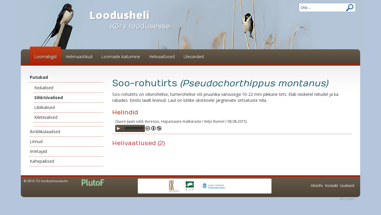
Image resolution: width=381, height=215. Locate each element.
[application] (130, 128)
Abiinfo (317, 185)
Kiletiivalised (45, 117)
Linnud (36, 141)
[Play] (118, 128)
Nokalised (43, 87)
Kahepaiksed (42, 161)
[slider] (133, 128)
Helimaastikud (79, 56)
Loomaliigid (45, 56)
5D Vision (347, 198)
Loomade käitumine (121, 56)
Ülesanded (194, 56)
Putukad (39, 77)
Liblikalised (44, 107)
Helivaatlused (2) (138, 143)
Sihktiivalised (48, 97)
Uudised (347, 185)
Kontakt (331, 185)
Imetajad (38, 151)
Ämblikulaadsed (45, 131)
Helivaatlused (162, 56)
